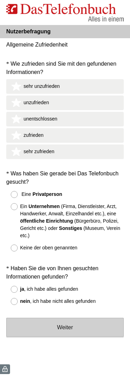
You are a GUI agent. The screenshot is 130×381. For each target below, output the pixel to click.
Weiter (65, 327)
